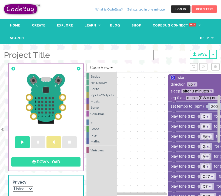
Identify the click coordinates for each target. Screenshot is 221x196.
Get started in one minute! (146, 9)
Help (204, 38)
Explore (65, 25)
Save (200, 54)
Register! (204, 9)
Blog (115, 25)
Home (15, 25)
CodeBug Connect (174, 25)
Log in (180, 9)
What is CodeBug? (109, 9)
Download (46, 162)
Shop (136, 25)
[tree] (101, 113)
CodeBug (22, 9)
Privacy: (20, 182)
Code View (101, 67)
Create (38, 25)
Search (17, 38)
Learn (90, 25)
